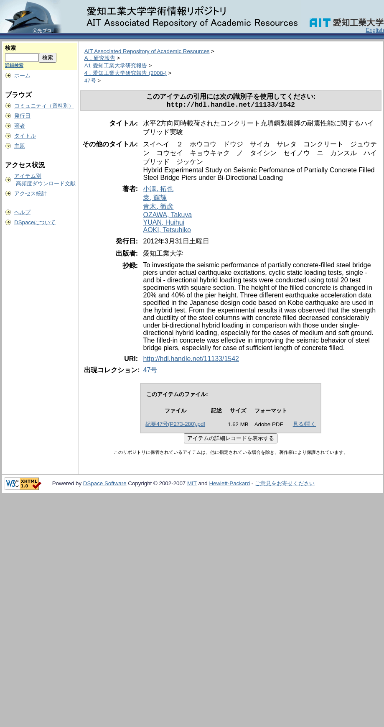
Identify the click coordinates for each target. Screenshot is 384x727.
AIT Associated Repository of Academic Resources (147, 51)
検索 (10, 48)
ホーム (22, 75)
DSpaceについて (35, 222)
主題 (19, 146)
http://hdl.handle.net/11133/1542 (191, 360)
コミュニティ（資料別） (44, 105)
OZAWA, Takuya (167, 216)
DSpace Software (105, 485)
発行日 (22, 116)
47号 (90, 80)
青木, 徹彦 (158, 208)
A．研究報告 (99, 58)
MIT (192, 485)
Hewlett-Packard (229, 485)
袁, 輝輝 (155, 199)
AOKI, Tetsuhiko (167, 231)
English (375, 30)
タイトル (25, 136)
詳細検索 (14, 65)
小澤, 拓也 (158, 190)
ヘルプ (22, 212)
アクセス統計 (30, 193)
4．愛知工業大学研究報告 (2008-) (125, 73)
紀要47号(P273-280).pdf (175, 425)
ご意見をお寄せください (285, 485)
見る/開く (304, 425)
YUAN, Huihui (163, 224)
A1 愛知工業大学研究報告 (115, 65)
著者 (19, 126)
